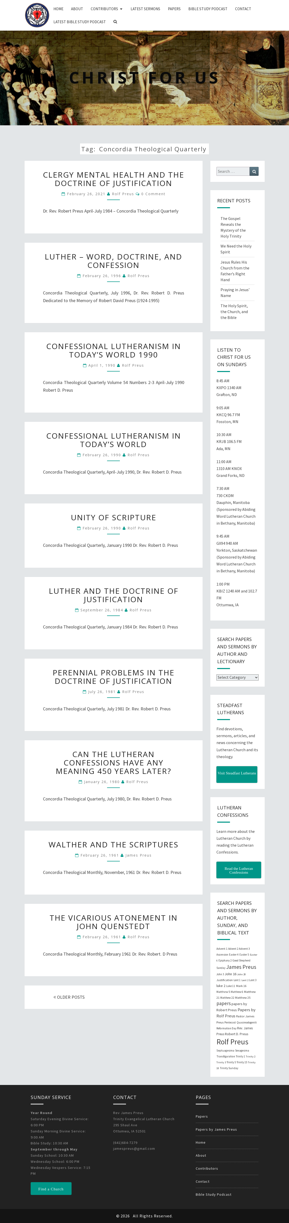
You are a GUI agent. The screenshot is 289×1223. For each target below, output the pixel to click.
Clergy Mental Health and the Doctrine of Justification (113, 178)
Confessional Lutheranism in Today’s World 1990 (113, 350)
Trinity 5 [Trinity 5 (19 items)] (231, 1062)
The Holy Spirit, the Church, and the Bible (234, 311)
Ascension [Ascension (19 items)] (222, 954)
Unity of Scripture (113, 517)
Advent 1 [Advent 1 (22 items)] (221, 948)
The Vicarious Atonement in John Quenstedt (114, 921)
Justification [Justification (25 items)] (224, 980)
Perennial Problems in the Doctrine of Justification (114, 676)
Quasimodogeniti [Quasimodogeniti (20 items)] (247, 1022)
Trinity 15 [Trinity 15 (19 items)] (242, 1062)
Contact (243, 8)
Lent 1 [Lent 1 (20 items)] (237, 980)
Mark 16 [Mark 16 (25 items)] (241, 986)
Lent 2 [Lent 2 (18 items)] (244, 980)
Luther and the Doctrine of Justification (113, 595)
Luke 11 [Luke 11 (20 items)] (230, 986)
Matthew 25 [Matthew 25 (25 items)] (242, 997)
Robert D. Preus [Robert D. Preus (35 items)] (236, 1034)
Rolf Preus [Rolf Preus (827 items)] (232, 1041)
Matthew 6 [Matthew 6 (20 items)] (237, 992)
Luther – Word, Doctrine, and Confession (113, 260)
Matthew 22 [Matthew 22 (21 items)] (227, 997)
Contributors (104, 8)
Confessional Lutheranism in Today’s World (113, 439)
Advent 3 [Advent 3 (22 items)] (244, 948)
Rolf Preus (123, 193)
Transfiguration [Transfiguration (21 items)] (225, 1056)
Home (58, 8)
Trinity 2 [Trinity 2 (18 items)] (250, 1056)
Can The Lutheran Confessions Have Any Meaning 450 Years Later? (113, 762)
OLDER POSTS (69, 997)
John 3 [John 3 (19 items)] (220, 974)
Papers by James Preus (216, 1129)
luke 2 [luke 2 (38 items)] (220, 985)
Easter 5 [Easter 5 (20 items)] (244, 954)
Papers (174, 8)
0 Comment (153, 193)
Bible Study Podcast (207, 8)
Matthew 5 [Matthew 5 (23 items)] (223, 992)
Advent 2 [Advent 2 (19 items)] (233, 948)
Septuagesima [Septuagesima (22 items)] (225, 1050)
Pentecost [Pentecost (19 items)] (230, 1022)
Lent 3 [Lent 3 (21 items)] (253, 980)
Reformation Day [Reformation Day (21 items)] (226, 1028)
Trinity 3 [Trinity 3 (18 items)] (221, 1062)
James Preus (138, 855)
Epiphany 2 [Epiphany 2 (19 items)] (225, 960)
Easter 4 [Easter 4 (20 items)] (234, 954)
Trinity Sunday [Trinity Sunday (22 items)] (229, 1068)
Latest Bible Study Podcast (79, 21)
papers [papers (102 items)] (223, 1003)
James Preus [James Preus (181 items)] (241, 966)
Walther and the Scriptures (113, 844)
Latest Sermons (145, 8)
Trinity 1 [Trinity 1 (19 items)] (240, 1056)
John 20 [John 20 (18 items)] (241, 974)
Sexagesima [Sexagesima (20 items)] (242, 1050)
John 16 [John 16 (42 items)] (230, 974)
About (77, 8)
